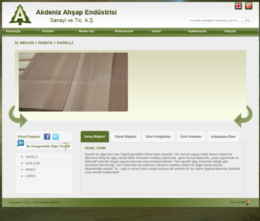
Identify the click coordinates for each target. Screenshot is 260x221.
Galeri (156, 31)
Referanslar (124, 31)
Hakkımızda (197, 31)
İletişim (230, 31)
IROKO (30, 170)
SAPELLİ (31, 157)
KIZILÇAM (32, 163)
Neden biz (86, 31)
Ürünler (48, 31)
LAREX (30, 176)
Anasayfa (13, 31)
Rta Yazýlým (238, 202)
